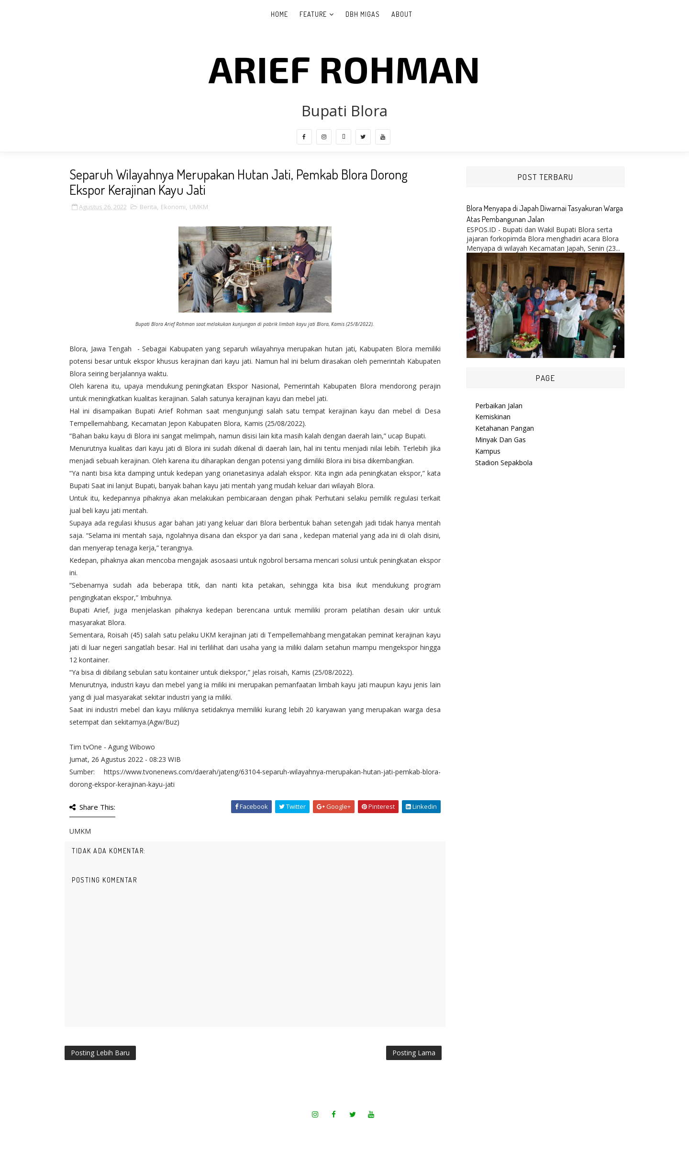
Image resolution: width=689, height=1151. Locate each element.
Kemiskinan (493, 416)
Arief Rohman (344, 68)
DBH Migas (362, 14)
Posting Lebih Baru (100, 1052)
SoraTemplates (314, 1132)
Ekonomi (173, 206)
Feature (313, 14)
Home (279, 14)
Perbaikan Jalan (498, 405)
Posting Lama (413, 1052)
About (401, 14)
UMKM (198, 206)
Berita (148, 206)
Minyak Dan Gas (500, 439)
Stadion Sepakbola (504, 462)
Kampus (487, 451)
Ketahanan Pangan (504, 428)
